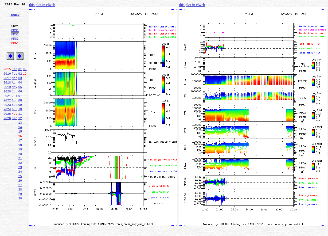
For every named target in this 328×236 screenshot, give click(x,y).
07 (20, 111)
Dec (14, 137)
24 (20, 199)
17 (20, 163)
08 (20, 116)
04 (20, 96)
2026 (7, 137)
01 (20, 80)
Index (15, 17)
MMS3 (15, 45)
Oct (14, 127)
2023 (7, 121)
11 (20, 132)
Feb (14, 85)
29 (20, 225)
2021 (7, 111)
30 (20, 230)
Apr (14, 96)
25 (20, 204)
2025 (7, 132)
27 (20, 214)
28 (20, 219)
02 (20, 85)
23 (20, 194)
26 (20, 209)
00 (25, 80)
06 (20, 106)
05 (20, 101)
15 (20, 152)
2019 (7, 101)
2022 (7, 116)
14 (20, 147)
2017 (7, 90)
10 (20, 127)
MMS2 (15, 40)
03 (20, 90)
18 (20, 168)
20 (20, 178)
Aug (14, 116)
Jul (14, 111)
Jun (14, 106)
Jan (14, 80)
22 (20, 189)
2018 (7, 96)
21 (20, 183)
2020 (7, 106)
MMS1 (15, 36)
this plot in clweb (42, 5)
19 (20, 173)
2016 (7, 85)
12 (20, 137)
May (14, 101)
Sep (14, 121)
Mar (14, 90)
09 (20, 121)
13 (20, 142)
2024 (7, 127)
